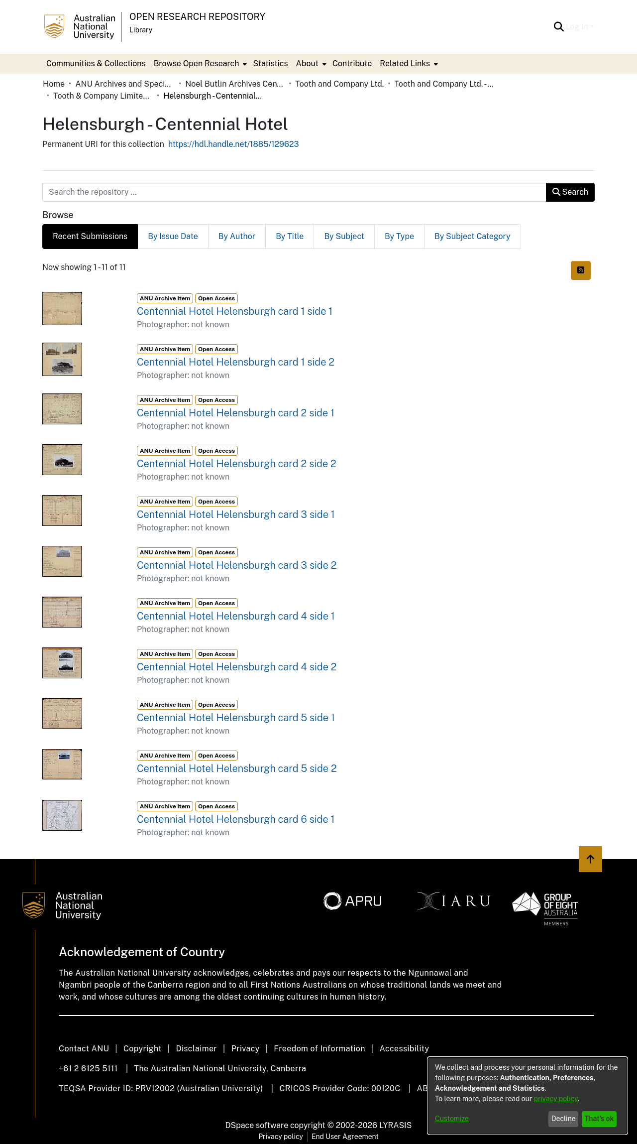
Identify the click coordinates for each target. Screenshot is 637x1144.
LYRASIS (395, 1125)
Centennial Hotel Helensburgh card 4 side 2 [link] (236, 667)
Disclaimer (196, 1048)
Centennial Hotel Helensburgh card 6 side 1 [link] (236, 819)
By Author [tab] (236, 236)
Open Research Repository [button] (197, 16)
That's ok (599, 1119)
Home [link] (54, 84)
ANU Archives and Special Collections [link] (125, 84)
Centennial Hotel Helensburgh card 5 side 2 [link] (237, 768)
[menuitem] (199, 64)
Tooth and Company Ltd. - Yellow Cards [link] (444, 84)
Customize (452, 1119)
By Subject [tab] (344, 236)
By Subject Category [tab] (472, 236)
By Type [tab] (399, 236)
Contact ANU (84, 1048)
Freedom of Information (319, 1048)
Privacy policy (280, 1137)
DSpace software (257, 1125)
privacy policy (556, 1099)
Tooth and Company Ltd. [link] (339, 84)
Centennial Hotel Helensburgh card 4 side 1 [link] (236, 616)
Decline (563, 1119)
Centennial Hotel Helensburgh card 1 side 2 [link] (235, 362)
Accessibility (404, 1048)
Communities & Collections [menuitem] (96, 63)
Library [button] (140, 30)
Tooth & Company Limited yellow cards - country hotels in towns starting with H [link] (103, 96)
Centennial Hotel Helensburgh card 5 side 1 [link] (236, 718)
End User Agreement (345, 1137)
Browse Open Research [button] (196, 63)
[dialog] (527, 1095)
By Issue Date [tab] (173, 236)
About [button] (307, 63)
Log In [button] (578, 26)
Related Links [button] (405, 63)
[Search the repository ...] (294, 192)
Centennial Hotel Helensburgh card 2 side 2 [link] (236, 464)
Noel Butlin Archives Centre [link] (235, 84)
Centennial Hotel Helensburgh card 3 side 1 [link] (236, 514)
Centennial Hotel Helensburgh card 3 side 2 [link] (236, 565)
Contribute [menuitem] (352, 63)
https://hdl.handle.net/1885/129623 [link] (233, 144)
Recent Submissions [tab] (90, 236)
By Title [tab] (290, 236)
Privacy (245, 1048)
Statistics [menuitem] (270, 63)
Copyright (142, 1048)
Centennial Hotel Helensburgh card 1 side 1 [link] (234, 311)
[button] (559, 27)
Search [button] (570, 192)
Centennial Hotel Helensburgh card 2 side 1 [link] (235, 413)
